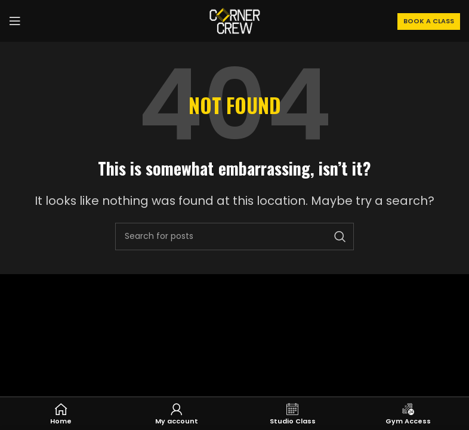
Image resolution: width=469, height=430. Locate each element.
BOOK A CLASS (428, 21)
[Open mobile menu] (15, 21)
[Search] (234, 236)
